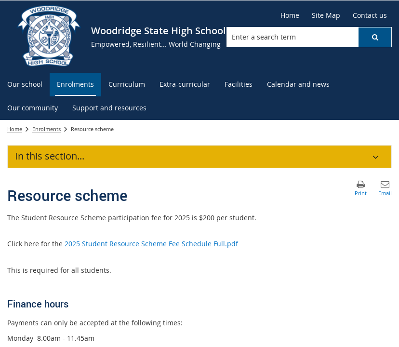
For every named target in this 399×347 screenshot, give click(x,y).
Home (14, 129)
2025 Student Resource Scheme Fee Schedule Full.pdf (151, 243)
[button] (375, 37)
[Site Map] (326, 15)
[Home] (290, 15)
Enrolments (46, 129)
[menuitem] (25, 84)
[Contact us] (370, 15)
